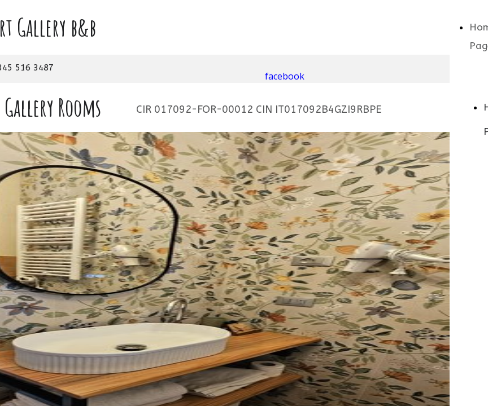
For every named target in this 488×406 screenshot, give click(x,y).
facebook (284, 76)
